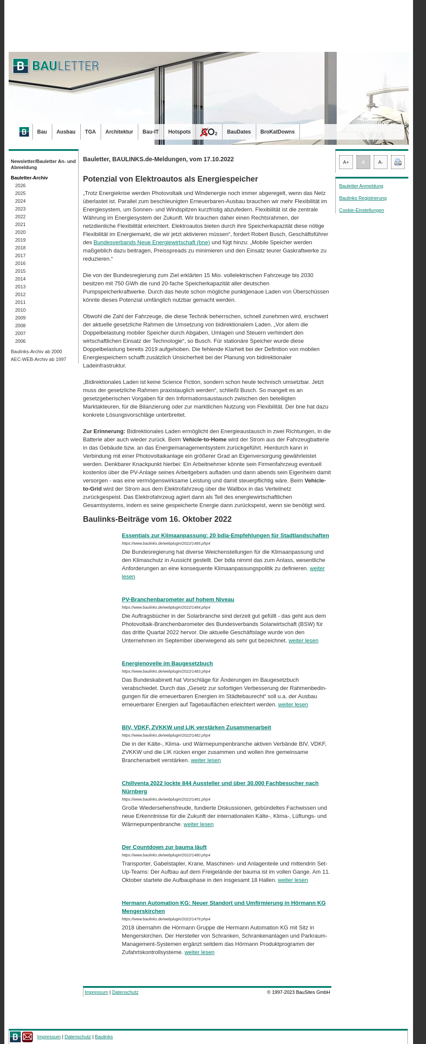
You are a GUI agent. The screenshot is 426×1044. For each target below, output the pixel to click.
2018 (20, 247)
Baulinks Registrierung (363, 198)
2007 (20, 333)
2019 (20, 240)
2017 (20, 255)
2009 (20, 317)
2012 (20, 294)
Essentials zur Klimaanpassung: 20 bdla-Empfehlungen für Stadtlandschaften (225, 535)
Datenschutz (125, 992)
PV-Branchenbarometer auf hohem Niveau (178, 599)
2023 (20, 208)
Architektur (119, 132)
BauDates (239, 132)
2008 (20, 325)
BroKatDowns (278, 132)
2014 (20, 278)
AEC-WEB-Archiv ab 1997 (38, 359)
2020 (20, 232)
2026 (20, 185)
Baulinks (104, 1036)
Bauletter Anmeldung (361, 185)
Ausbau (66, 132)
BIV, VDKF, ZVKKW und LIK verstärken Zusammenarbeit (196, 727)
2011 (20, 302)
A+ (346, 162)
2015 (20, 271)
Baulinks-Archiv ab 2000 (36, 351)
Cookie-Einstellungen (361, 210)
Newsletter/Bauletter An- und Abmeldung (43, 164)
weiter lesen (303, 640)
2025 (20, 193)
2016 (20, 263)
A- (380, 162)
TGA (90, 132)
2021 (20, 224)
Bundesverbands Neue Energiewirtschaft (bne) (152, 242)
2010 (20, 310)
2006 (20, 341)
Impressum (96, 992)
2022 (20, 216)
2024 (20, 201)
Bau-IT (151, 132)
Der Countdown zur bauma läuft (164, 847)
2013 (20, 286)
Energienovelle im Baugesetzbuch (167, 663)
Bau (42, 132)
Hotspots (179, 132)
